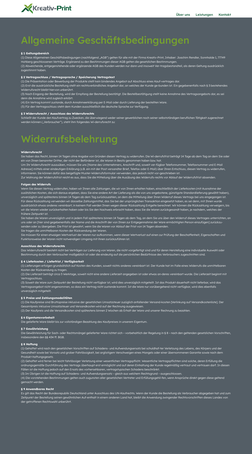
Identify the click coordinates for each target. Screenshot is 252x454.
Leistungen (204, 15)
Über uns (183, 15)
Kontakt (225, 15)
